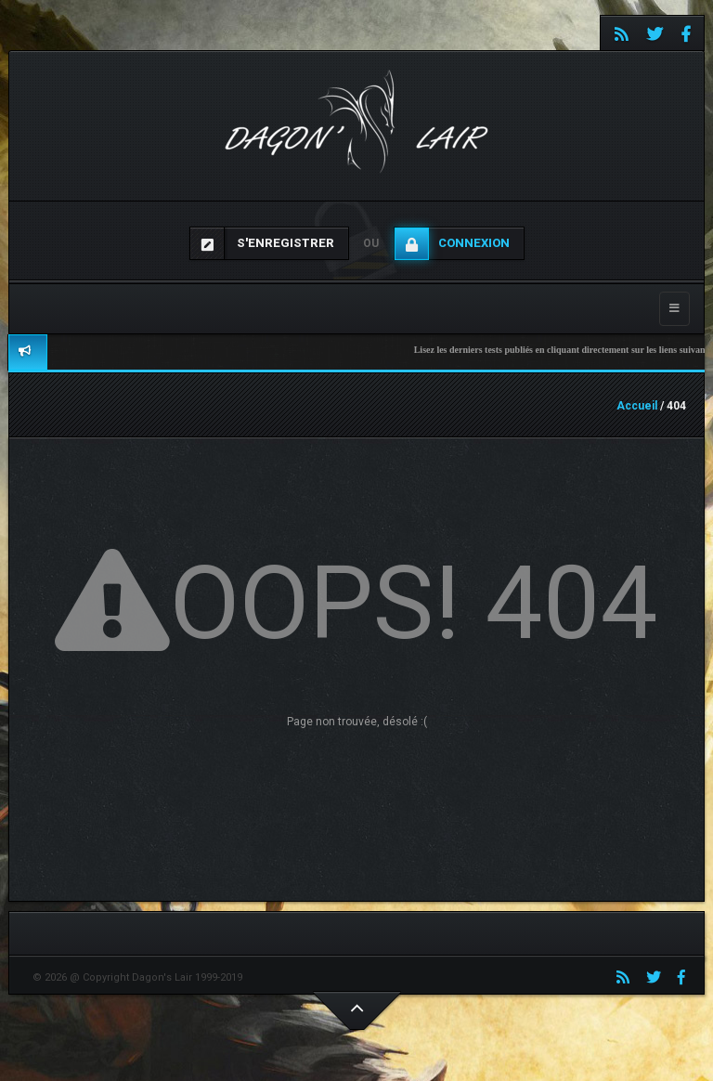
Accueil (636, 405)
